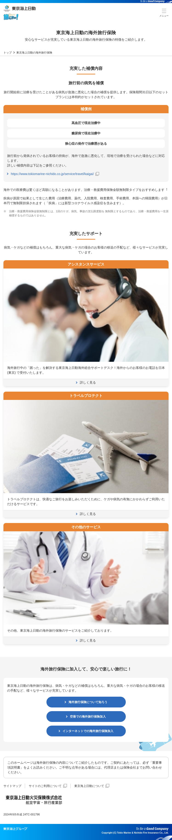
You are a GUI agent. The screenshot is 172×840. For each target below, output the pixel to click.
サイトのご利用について (48, 786)
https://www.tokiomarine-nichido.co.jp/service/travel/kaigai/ (55, 174)
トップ (7, 52)
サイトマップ (12, 786)
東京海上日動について (91, 786)
